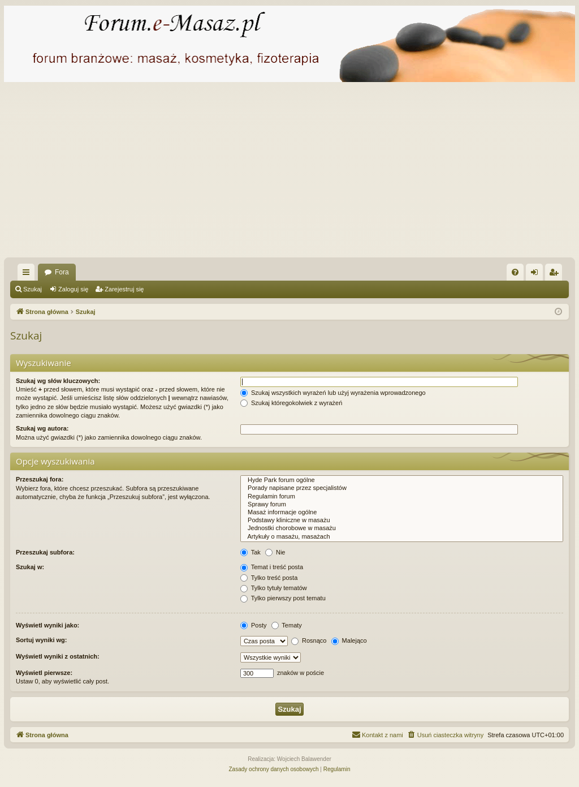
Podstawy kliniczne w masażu (401, 520)
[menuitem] (515, 272)
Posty (253, 625)
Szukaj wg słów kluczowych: (58, 380)
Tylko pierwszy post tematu (283, 598)
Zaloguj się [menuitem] (537, 274)
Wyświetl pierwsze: (44, 672)
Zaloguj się (73, 289)
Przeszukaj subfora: (45, 552)
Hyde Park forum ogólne (401, 480)
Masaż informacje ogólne (401, 513)
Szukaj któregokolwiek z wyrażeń (291, 402)
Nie (275, 552)
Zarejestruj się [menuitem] (556, 274)
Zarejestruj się (124, 289)
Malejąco (349, 640)
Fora (62, 272)
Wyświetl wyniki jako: (47, 625)
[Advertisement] (289, 172)
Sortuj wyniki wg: (41, 640)
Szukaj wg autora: (42, 428)
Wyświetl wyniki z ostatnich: (58, 656)
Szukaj (32, 289)
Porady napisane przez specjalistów (401, 488)
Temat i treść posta (271, 567)
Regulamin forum (401, 497)
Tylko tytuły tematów (273, 587)
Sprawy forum (401, 505)
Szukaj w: (30, 567)
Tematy (286, 625)
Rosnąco (308, 640)
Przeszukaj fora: (39, 479)
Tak (250, 552)
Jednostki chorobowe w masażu (401, 528)
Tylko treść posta (268, 577)
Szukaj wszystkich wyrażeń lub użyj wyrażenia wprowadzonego (333, 392)
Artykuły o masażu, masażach (401, 537)
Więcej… (28, 274)
